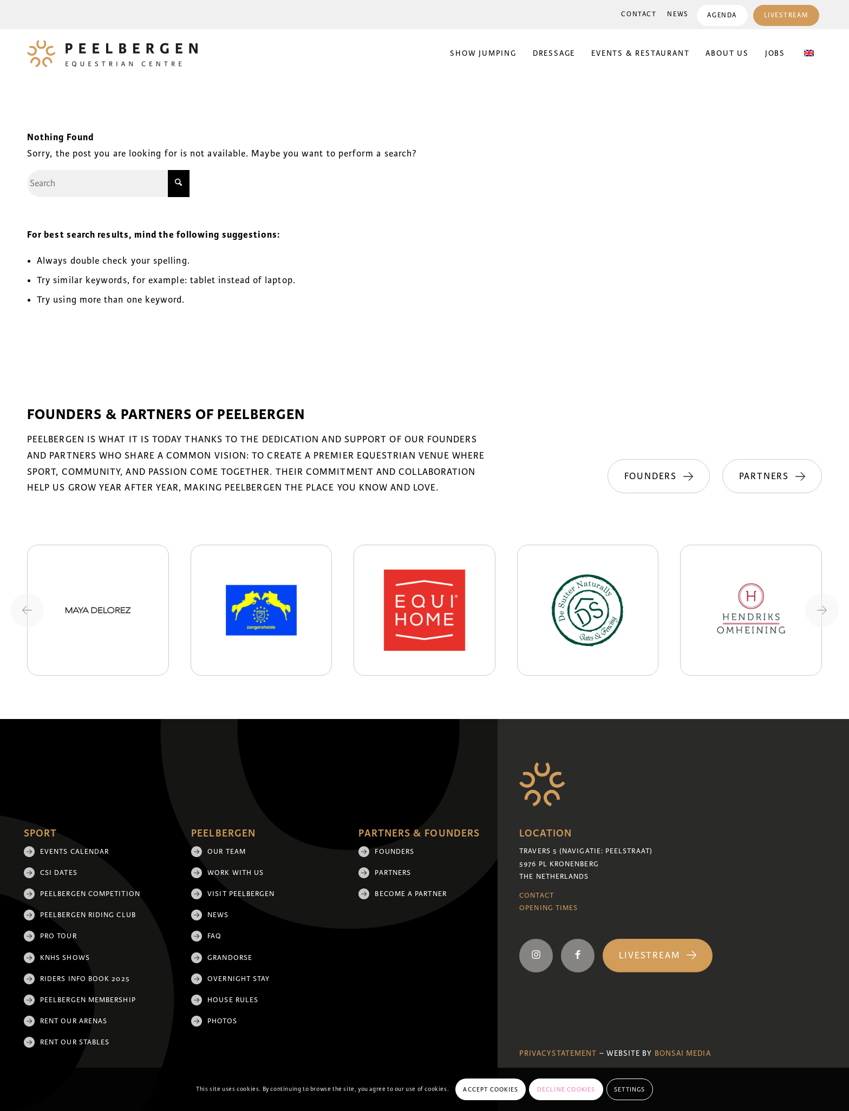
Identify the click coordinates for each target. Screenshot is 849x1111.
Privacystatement (558, 1053)
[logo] (112, 53)
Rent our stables (74, 1042)
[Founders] (657, 476)
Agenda (721, 15)
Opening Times (548, 908)
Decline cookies (566, 1089)
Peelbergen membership (88, 1000)
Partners (393, 872)
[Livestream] (658, 956)
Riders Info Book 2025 (85, 979)
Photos (222, 1021)
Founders (394, 851)
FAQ (214, 936)
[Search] (108, 183)
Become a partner (410, 894)
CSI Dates (58, 872)
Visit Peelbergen (241, 894)
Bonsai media (683, 1053)
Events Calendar (74, 851)
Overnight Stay (238, 979)
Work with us (235, 872)
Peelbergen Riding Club (88, 915)
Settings (629, 1089)
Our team (226, 851)
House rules (232, 1000)
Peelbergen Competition (90, 894)
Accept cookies (490, 1089)
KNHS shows (65, 957)
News (677, 14)
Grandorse (229, 957)
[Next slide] (822, 610)
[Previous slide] (27, 610)
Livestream (785, 15)
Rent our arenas (73, 1021)
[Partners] (772, 476)
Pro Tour (58, 936)
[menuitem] (639, 14)
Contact (638, 14)
